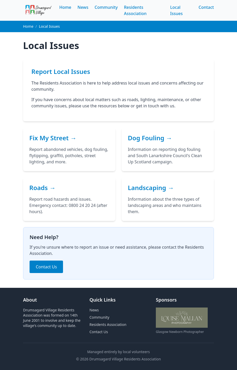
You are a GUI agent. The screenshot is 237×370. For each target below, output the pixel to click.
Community (106, 7)
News (83, 7)
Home (65, 7)
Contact (206, 7)
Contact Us (46, 267)
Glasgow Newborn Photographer (180, 332)
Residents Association (107, 324)
